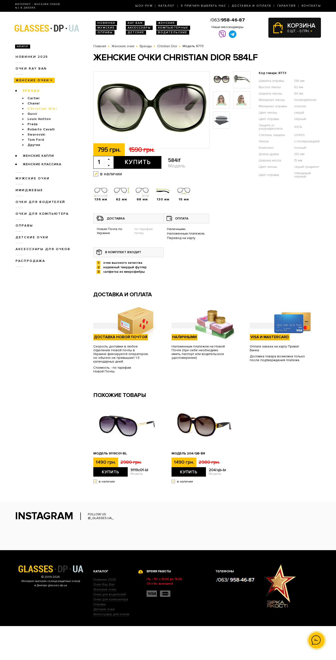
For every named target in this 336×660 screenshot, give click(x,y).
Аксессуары (139, 27)
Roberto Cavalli (41, 129)
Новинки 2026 (104, 613)
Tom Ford (36, 140)
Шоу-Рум (144, 6)
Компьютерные (173, 27)
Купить (138, 162)
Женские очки (32, 80)
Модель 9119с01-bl (110, 453)
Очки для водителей (40, 202)
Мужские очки (33, 178)
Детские (136, 32)
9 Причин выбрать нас (203, 6)
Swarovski (36, 134)
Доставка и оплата (251, 6)
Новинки (106, 23)
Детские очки (32, 237)
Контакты (311, 6)
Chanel (34, 103)
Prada (33, 124)
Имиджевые (29, 190)
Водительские (172, 32)
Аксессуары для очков (43, 249)
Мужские (106, 27)
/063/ (227, 20)
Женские (166, 23)
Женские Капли (38, 156)
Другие (34, 145)
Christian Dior (42, 109)
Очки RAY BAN (31, 68)
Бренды (31, 91)
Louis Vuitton (39, 119)
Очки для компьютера (42, 214)
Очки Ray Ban (104, 618)
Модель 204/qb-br (188, 453)
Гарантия (286, 6)
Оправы (105, 32)
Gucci (32, 114)
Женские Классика (42, 164)
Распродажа (30, 261)
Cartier (34, 98)
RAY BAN (135, 23)
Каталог (166, 6)
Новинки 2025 (32, 57)
